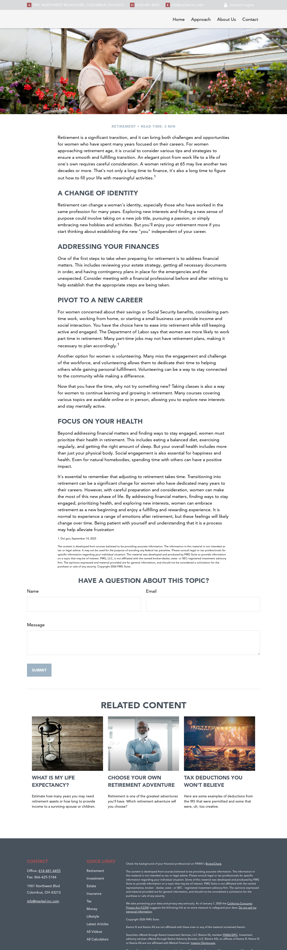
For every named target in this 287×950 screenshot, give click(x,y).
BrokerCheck (214, 863)
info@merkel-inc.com (187, 5)
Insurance (94, 893)
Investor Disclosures (203, 943)
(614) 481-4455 (147, 5)
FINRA (227, 935)
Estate (91, 886)
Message (36, 625)
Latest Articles (97, 924)
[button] (179, 19)
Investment (95, 878)
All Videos (94, 931)
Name (33, 591)
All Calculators (97, 939)
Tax (89, 901)
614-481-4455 (50, 871)
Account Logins (238, 5)
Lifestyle (93, 916)
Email (151, 591)
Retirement (95, 871)
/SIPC (234, 935)
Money (92, 909)
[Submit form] (39, 670)
